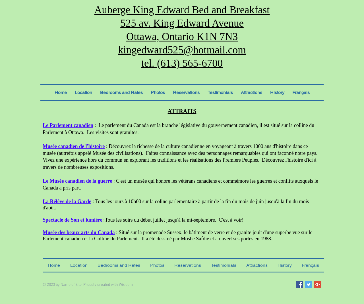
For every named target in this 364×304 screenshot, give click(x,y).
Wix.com (126, 284)
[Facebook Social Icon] (299, 284)
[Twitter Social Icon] (308, 284)
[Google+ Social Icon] (317, 284)
